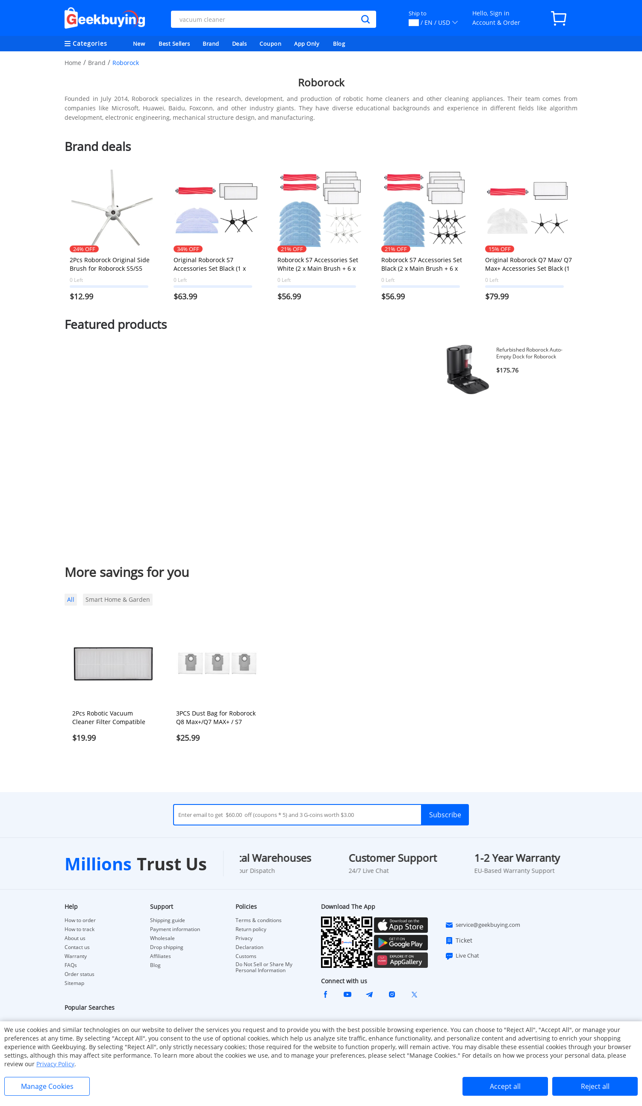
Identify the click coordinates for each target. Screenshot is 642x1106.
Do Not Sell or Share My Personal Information (264, 967)
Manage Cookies (47, 1086)
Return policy (251, 929)
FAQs (71, 965)
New (139, 43)
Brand (211, 43)
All (70, 599)
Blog (339, 43)
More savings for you (127, 572)
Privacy (244, 938)
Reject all (595, 1086)
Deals (239, 43)
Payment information (175, 929)
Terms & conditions (259, 920)
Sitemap (74, 983)
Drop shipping (166, 947)
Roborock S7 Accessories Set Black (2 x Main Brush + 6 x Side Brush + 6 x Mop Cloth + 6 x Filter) (422, 264)
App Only (306, 43)
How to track (79, 929)
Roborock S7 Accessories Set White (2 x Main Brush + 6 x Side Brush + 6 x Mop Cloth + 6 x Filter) (318, 264)
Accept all (505, 1086)
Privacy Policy (55, 1064)
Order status (79, 974)
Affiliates (160, 956)
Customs (246, 956)
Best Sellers (174, 43)
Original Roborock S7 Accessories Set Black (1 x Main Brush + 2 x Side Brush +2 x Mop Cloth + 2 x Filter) (214, 264)
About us (75, 938)
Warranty (76, 956)
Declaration (249, 947)
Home (73, 63)
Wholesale (162, 938)
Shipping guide (167, 920)
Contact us (77, 947)
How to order (80, 920)
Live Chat (462, 956)
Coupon (270, 43)
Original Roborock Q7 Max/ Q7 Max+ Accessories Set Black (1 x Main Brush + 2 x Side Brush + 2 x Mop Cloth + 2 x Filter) (528, 264)
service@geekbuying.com (482, 925)
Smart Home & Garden (117, 599)
